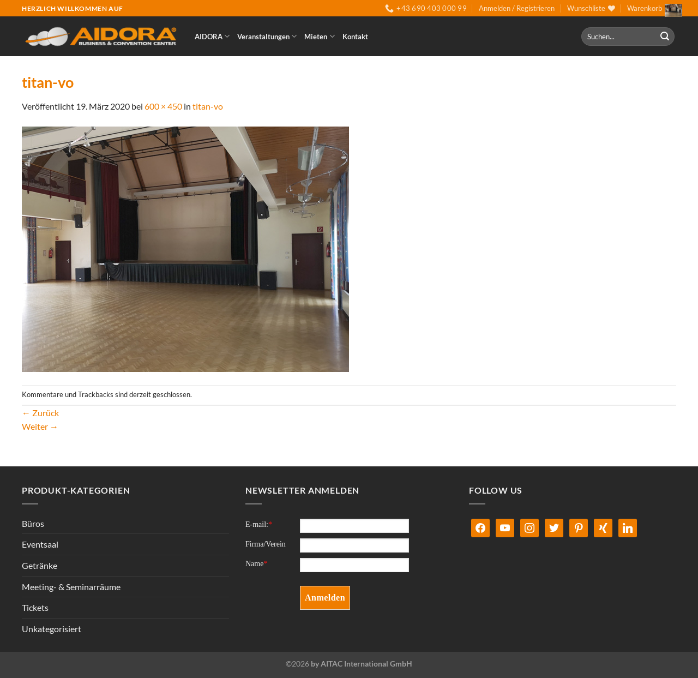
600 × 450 (163, 106)
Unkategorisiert (51, 628)
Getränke (39, 565)
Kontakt (355, 36)
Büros (33, 523)
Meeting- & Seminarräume (71, 586)
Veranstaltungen (267, 36)
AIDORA (212, 36)
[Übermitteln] (664, 36)
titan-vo (207, 106)
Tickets (35, 607)
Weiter (40, 426)
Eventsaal (40, 544)
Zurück (40, 412)
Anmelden (325, 597)
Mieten (319, 36)
